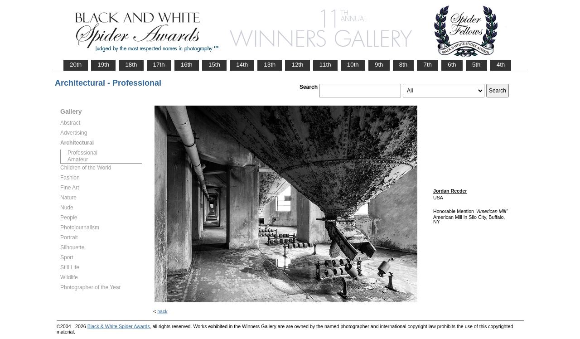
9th (379, 64)
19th (103, 64)
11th (325, 64)
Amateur (78, 159)
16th (187, 64)
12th (297, 64)
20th (76, 64)
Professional (82, 153)
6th (452, 64)
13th (269, 64)
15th (214, 64)
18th (131, 64)
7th (427, 64)
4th (501, 64)
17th (159, 64)
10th (353, 64)
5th (476, 64)
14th (242, 64)
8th (403, 64)
